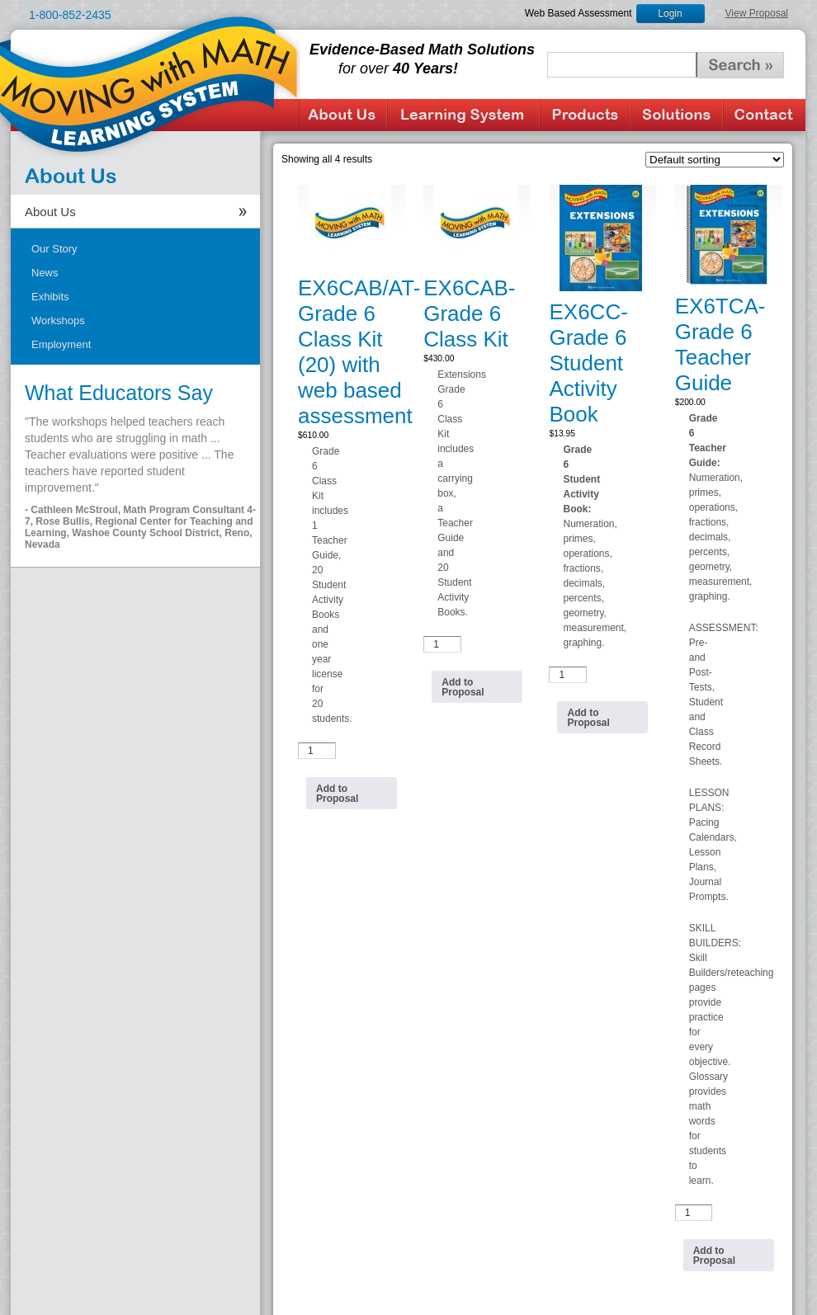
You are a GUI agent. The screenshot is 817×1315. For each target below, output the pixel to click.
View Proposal (757, 13)
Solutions (677, 115)
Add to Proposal (337, 793)
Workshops (58, 320)
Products (585, 115)
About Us (343, 115)
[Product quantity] (317, 750)
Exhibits (50, 296)
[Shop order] (714, 159)
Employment (61, 344)
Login (670, 13)
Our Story (54, 249)
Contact (764, 115)
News (45, 272)
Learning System (463, 115)
